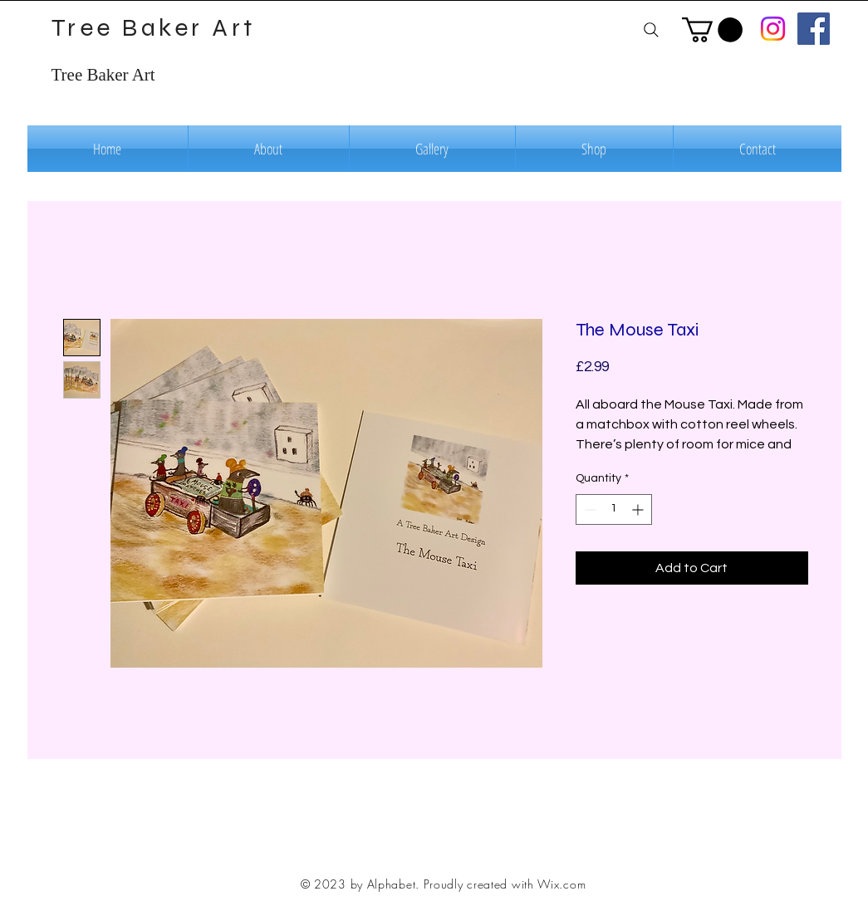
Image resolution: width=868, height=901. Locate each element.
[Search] (651, 29)
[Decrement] (588, 509)
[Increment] (639, 509)
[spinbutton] (614, 509)
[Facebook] (813, 28)
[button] (712, 29)
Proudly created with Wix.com (505, 884)
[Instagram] (773, 28)
